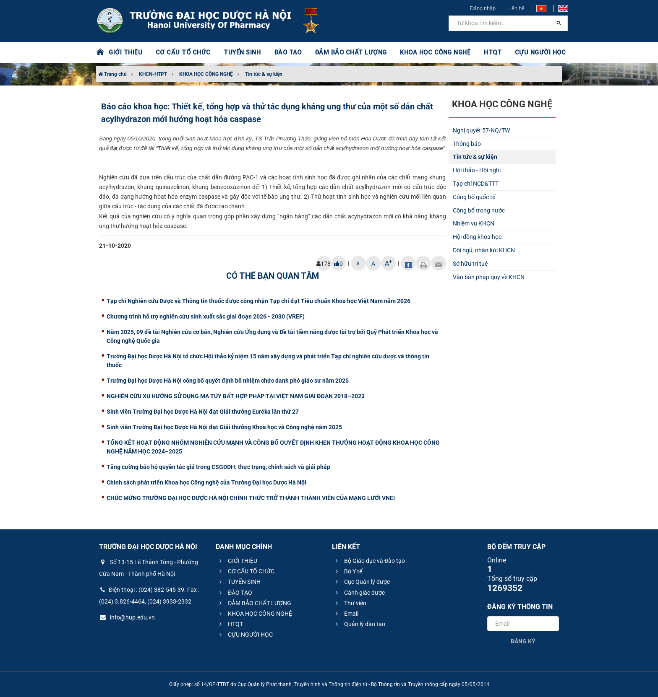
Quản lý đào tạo (359, 624)
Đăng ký (523, 641)
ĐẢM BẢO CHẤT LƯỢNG (342, 52)
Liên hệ (516, 8)
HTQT (479, 52)
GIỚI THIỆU (125, 52)
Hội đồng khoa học (477, 236)
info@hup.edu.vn (127, 617)
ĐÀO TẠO (281, 52)
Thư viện (349, 603)
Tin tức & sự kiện (263, 74)
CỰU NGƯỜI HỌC (526, 52)
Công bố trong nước (479, 210)
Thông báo (467, 143)
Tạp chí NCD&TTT (476, 183)
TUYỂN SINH (237, 52)
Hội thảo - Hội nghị (477, 170)
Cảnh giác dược (359, 592)
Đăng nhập (483, 8)
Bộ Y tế (347, 571)
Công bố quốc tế (474, 197)
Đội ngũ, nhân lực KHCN (484, 250)
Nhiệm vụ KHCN (473, 223)
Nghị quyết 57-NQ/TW (481, 130)
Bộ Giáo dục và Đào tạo (369, 560)
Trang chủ (112, 74)
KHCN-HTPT (153, 74)
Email (345, 613)
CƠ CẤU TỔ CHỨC (180, 52)
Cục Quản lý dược (361, 581)
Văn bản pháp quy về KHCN (489, 277)
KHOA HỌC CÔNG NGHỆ (423, 52)
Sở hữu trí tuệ (470, 263)
